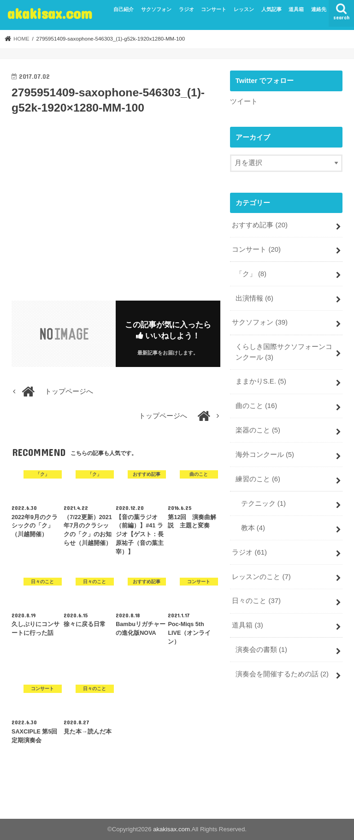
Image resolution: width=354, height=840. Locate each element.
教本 (253, 528)
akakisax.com (49, 13)
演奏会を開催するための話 (282, 674)
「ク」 (251, 274)
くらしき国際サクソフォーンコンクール (284, 352)
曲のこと (256, 405)
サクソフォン (156, 9)
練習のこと (258, 479)
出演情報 (254, 298)
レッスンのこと (261, 576)
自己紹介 (123, 9)
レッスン (244, 9)
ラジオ (186, 9)
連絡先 (318, 9)
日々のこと (256, 600)
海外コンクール (265, 454)
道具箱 (296, 9)
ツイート (244, 101)
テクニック (263, 503)
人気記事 (271, 9)
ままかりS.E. (261, 381)
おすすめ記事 (260, 225)
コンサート (213, 9)
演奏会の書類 (261, 649)
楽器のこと (258, 430)
